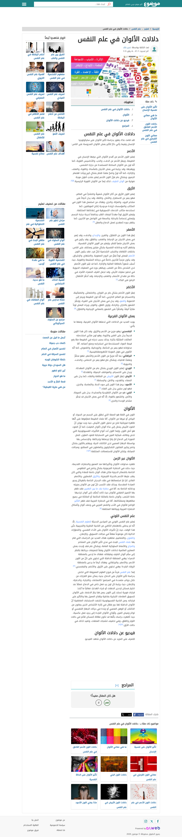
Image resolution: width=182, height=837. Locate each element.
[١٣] (122, 624)
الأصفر (131, 255)
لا (98, 702)
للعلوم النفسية (83, 521)
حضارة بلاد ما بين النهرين (96, 488)
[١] (73, 180)
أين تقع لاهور (58, 371)
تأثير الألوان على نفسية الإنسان (149, 108)
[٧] (122, 363)
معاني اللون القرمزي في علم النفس (149, 138)
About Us (61, 830)
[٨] (110, 400)
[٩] (90, 450)
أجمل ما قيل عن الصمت (54, 338)
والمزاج (131, 546)
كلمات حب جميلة (57, 343)
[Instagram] (145, 821)
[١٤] (120, 624)
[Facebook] (157, 821)
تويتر (129, 714)
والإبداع (96, 235)
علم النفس (125, 572)
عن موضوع (60, 820)
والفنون (131, 538)
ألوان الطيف (118, 181)
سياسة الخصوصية (57, 825)
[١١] (101, 508)
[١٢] (74, 565)
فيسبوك (140, 714)
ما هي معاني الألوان (150, 117)
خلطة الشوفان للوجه (55, 360)
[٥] (75, 308)
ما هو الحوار (59, 376)
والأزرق (96, 476)
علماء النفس (124, 542)
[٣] (94, 221)
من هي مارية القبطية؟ (54, 387)
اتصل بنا (35, 820)
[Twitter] (151, 821)
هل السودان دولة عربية (53, 365)
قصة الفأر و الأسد (56, 382)
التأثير (77, 501)
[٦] (88, 351)
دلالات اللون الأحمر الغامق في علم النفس (149, 127)
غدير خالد (127, 47)
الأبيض (110, 376)
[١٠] (88, 450)
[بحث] (109, 4)
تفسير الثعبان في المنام (53, 349)
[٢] (72, 180)
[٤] (117, 279)
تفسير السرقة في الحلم (53, 354)
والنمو (123, 301)
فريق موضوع (33, 830)
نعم (107, 702)
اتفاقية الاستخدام (31, 825)
